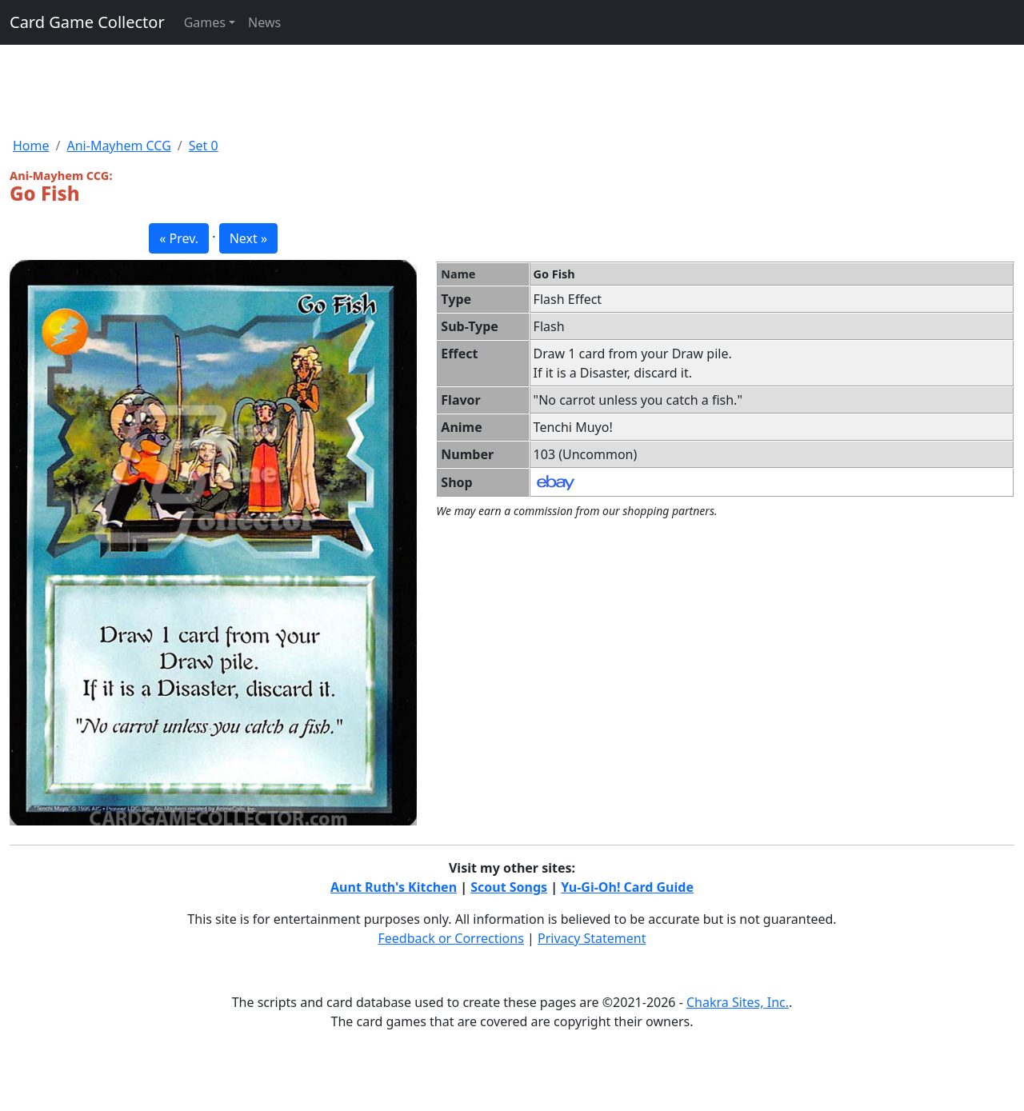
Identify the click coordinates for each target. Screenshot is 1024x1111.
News (264, 22)
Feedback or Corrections (450, 938)
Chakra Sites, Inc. (737, 1002)
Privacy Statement (592, 938)
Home (31, 145)
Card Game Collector (87, 22)
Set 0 (203, 145)
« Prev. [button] (178, 238)
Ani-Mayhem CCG (118, 145)
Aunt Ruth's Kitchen (393, 887)
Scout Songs (508, 887)
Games (205, 22)
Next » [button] (248, 238)
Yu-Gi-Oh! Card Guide (627, 887)
